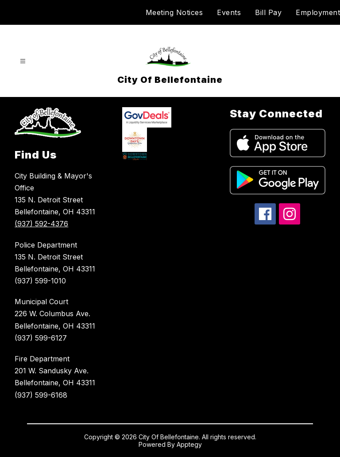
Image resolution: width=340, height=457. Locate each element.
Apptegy (189, 444)
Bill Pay (268, 12)
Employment (318, 12)
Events (229, 12)
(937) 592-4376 (41, 223)
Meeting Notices (174, 12)
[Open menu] (23, 61)
